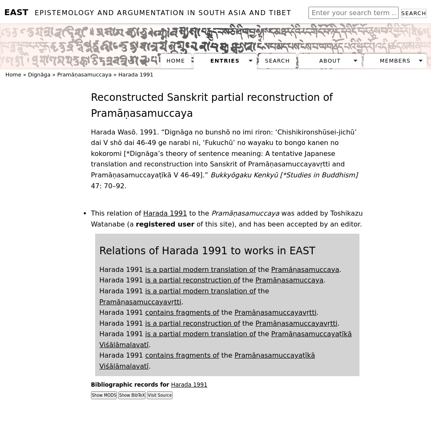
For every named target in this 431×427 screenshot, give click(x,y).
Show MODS (104, 395)
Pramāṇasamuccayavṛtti (140, 302)
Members (395, 61)
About (330, 61)
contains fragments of (182, 312)
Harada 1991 (135, 74)
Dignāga (39, 74)
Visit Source (159, 395)
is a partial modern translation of (200, 270)
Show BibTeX (132, 395)
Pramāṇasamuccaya (84, 74)
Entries (225, 61)
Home (176, 61)
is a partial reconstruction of (192, 280)
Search (414, 13)
